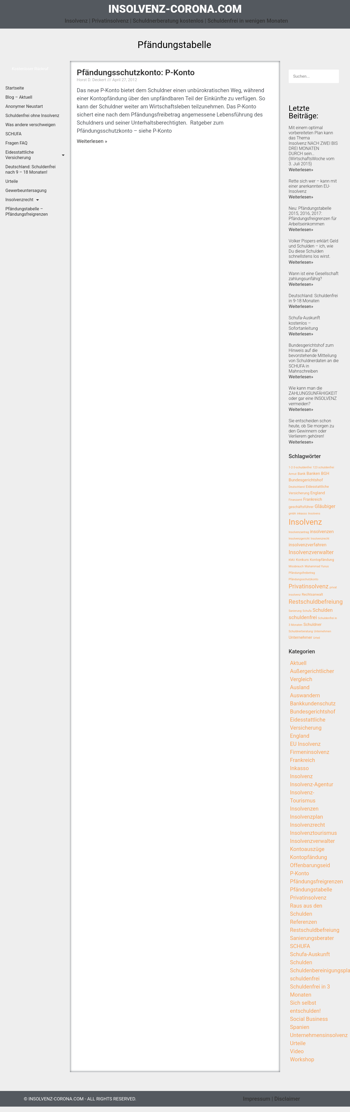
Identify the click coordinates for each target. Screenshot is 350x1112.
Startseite (14, 88)
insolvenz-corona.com (175, 9)
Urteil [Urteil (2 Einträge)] (316, 638)
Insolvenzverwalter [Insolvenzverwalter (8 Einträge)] (311, 552)
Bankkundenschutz (313, 703)
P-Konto (299, 873)
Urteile (11, 181)
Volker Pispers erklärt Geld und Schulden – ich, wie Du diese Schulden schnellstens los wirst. (313, 248)
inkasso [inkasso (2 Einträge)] (302, 513)
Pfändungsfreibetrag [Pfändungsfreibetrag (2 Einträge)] (302, 573)
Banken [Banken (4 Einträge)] (313, 473)
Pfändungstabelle (311, 889)
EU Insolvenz (305, 744)
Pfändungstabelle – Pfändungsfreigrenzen (26, 211)
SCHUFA (13, 133)
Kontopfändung (308, 857)
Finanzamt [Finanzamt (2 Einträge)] (295, 500)
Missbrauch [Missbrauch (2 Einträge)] (296, 566)
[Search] (332, 76)
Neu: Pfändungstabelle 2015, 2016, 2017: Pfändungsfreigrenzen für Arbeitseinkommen (313, 216)
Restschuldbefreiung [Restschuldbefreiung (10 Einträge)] (316, 601)
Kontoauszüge (307, 849)
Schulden (301, 962)
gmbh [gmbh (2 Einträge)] (292, 513)
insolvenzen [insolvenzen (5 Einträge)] (322, 531)
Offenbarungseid (310, 865)
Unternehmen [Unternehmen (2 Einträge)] (322, 631)
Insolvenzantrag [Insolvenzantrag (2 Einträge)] (299, 532)
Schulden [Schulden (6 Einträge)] (322, 610)
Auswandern (305, 695)
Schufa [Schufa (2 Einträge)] (306, 611)
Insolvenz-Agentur (311, 784)
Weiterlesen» (301, 169)
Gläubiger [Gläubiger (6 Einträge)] (325, 506)
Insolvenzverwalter (312, 841)
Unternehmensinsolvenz (319, 1035)
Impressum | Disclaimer (271, 1099)
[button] (30, 69)
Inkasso (299, 768)
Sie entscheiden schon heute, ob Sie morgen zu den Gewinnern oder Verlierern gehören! (311, 428)
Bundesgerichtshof (312, 711)
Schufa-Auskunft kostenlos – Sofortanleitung (304, 323)
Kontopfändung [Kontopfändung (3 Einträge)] (322, 560)
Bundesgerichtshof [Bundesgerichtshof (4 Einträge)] (306, 480)
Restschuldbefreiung (314, 930)
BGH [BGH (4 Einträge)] (325, 473)
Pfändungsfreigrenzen (316, 881)
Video (297, 1051)
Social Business (309, 1019)
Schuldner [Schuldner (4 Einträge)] (312, 624)
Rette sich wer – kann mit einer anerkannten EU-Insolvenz (313, 186)
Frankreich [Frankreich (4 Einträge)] (312, 499)
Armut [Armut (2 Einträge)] (293, 474)
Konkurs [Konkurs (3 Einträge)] (302, 560)
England (299, 736)
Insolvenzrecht (22, 199)
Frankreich (302, 760)
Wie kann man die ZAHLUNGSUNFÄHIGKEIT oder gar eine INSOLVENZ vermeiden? (313, 396)
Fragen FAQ (16, 143)
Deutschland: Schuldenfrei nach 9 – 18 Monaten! (30, 169)
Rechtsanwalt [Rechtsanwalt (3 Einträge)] (312, 594)
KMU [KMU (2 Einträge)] (292, 560)
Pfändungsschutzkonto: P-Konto (136, 72)
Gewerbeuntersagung (25, 190)
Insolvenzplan (306, 817)
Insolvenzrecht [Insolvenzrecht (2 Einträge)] (320, 538)
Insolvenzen (304, 808)
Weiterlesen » (92, 141)
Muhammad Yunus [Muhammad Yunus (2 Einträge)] (317, 566)
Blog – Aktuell (18, 97)
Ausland (299, 687)
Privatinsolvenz (308, 897)
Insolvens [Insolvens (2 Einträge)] (314, 513)
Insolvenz (301, 776)
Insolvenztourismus (313, 833)
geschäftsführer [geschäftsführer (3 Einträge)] (301, 507)
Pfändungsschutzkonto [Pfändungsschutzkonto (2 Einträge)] (303, 579)
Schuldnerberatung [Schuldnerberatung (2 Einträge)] (301, 631)
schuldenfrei (305, 978)
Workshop (302, 1059)
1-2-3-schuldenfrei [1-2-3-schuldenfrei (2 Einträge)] (300, 467)
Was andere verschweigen (30, 124)
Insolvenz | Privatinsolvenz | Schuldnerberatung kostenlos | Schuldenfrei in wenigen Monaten (176, 21)
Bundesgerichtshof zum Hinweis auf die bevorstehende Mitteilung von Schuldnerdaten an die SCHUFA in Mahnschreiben (314, 358)
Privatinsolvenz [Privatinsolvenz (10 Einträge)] (309, 586)
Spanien (299, 1027)
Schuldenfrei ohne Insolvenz (32, 115)
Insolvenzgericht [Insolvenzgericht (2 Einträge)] (299, 538)
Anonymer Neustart (24, 106)
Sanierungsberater (312, 938)
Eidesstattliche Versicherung (35, 155)
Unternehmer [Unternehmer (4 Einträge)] (300, 637)
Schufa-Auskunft (310, 954)
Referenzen (303, 922)
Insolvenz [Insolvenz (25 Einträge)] (305, 522)
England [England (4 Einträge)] (317, 492)
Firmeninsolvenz (309, 752)
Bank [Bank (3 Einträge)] (301, 474)
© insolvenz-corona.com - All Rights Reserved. (80, 1098)
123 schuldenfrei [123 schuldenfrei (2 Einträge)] (323, 467)
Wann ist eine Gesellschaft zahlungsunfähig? (314, 276)
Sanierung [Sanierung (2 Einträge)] (295, 611)
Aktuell (298, 663)
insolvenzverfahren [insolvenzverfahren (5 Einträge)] (308, 544)
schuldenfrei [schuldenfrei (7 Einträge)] (303, 617)
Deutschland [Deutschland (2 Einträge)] (297, 487)
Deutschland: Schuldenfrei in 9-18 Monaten (313, 298)
